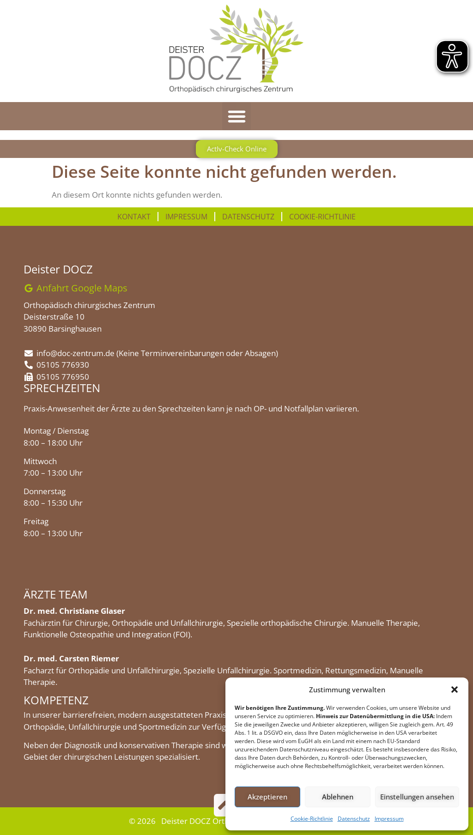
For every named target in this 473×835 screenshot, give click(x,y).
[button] (454, 689)
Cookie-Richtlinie (312, 819)
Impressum (389, 819)
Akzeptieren (267, 796)
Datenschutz (354, 819)
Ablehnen (337, 796)
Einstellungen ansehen (417, 796)
